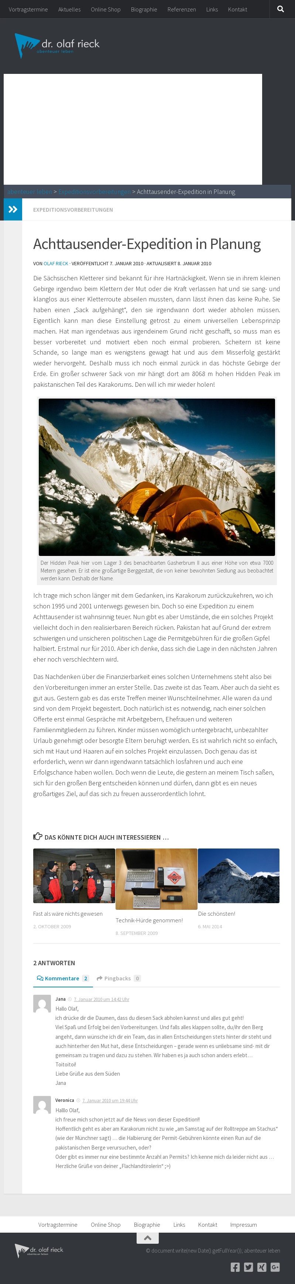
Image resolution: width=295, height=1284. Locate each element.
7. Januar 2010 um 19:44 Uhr (110, 1100)
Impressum (243, 1224)
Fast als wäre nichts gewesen (69, 913)
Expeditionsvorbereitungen (94, 192)
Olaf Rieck (56, 263)
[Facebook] (235, 1267)
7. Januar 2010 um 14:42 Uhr (101, 999)
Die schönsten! (216, 913)
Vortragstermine (28, 9)
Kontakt (237, 9)
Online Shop (106, 9)
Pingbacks (120, 978)
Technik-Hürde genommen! (149, 920)
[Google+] (275, 1267)
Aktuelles (69, 9)
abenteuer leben (29, 192)
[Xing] (262, 1267)
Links (212, 9)
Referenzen (182, 9)
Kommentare (63, 978)
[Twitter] (248, 1267)
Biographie (144, 9)
